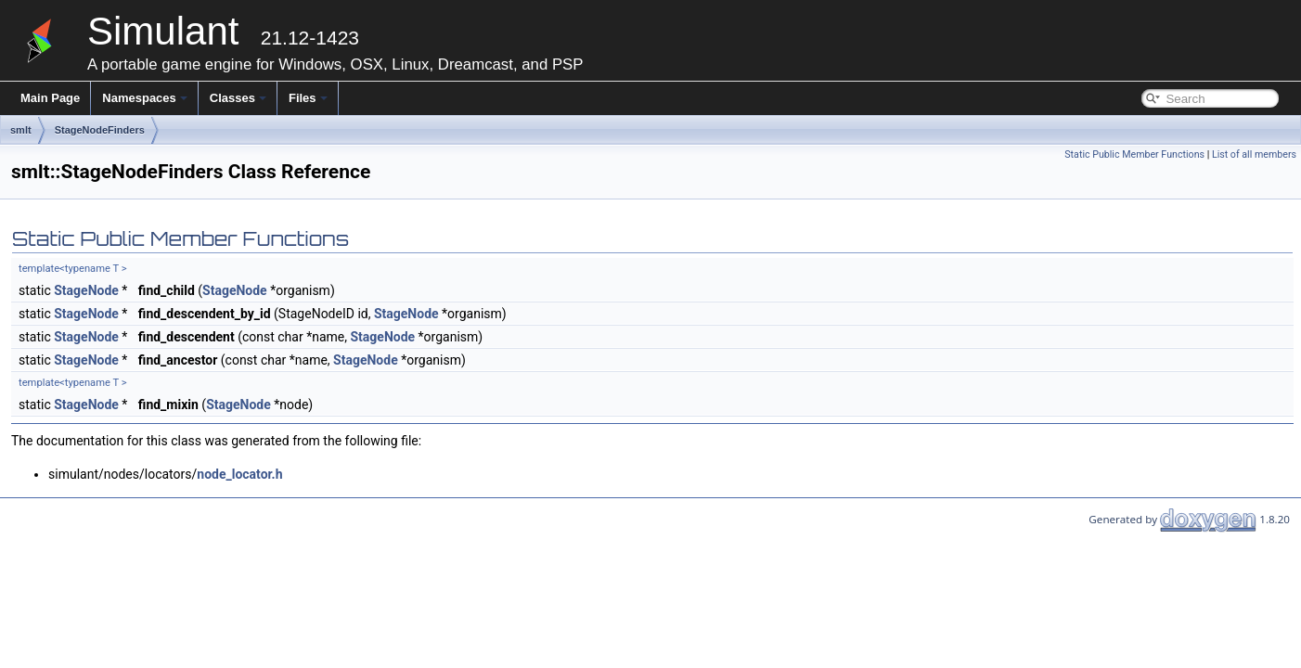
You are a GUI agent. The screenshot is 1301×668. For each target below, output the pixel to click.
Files (308, 98)
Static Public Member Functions (1134, 154)
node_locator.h (239, 474)
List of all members (1254, 154)
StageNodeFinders (100, 129)
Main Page (50, 98)
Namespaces (144, 98)
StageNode (86, 290)
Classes (238, 98)
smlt (21, 129)
